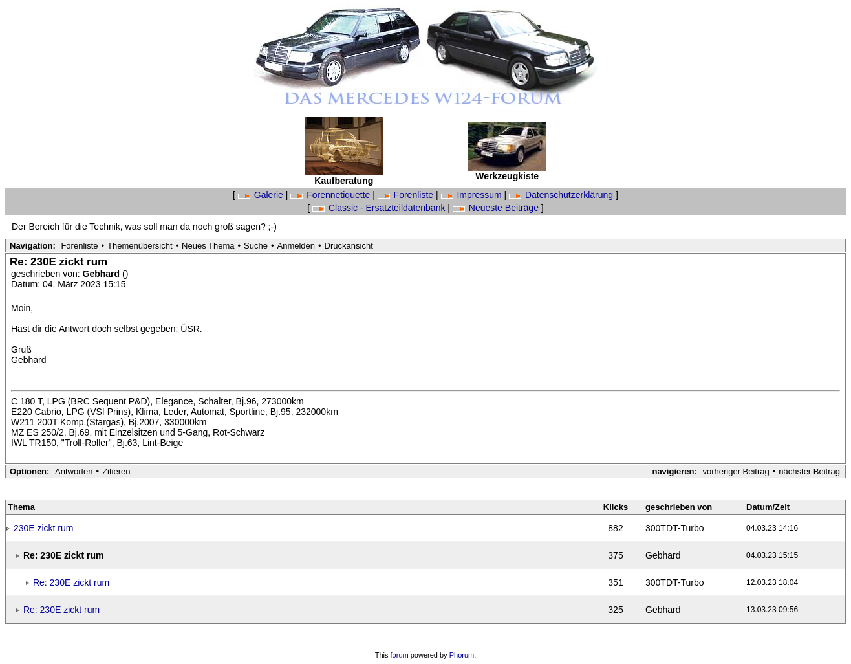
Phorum (462, 655)
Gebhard (102, 274)
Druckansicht (349, 245)
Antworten (74, 471)
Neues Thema (208, 245)
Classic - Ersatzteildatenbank (379, 208)
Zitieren (116, 471)
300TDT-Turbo (674, 528)
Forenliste (407, 195)
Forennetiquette (331, 195)
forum (400, 655)
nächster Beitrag (809, 471)
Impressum (472, 195)
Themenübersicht (139, 245)
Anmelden (296, 245)
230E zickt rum (44, 528)
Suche (256, 245)
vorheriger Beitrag (735, 471)
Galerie (262, 195)
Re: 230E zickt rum (71, 582)
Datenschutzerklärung (562, 195)
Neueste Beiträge (497, 208)
